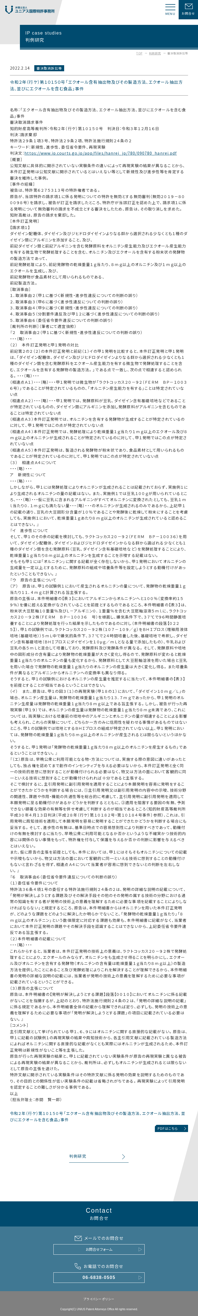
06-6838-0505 (99, 1277)
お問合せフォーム (99, 1249)
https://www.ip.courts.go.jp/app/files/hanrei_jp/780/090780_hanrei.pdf (100, 153)
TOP (139, 53)
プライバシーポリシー (99, 1299)
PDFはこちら (168, 1128)
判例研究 (155, 53)
